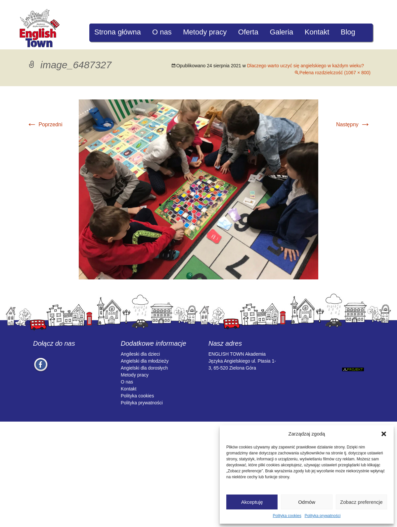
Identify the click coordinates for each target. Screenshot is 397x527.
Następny (353, 124)
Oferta (248, 32)
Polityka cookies (287, 515)
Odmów (306, 502)
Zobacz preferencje (361, 502)
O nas (162, 32)
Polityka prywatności (323, 515)
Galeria (281, 32)
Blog (348, 32)
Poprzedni (44, 124)
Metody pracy (205, 32)
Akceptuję (252, 502)
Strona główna (117, 32)
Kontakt (317, 32)
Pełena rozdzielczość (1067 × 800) (335, 72)
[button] (383, 434)
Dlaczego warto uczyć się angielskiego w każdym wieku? (305, 65)
